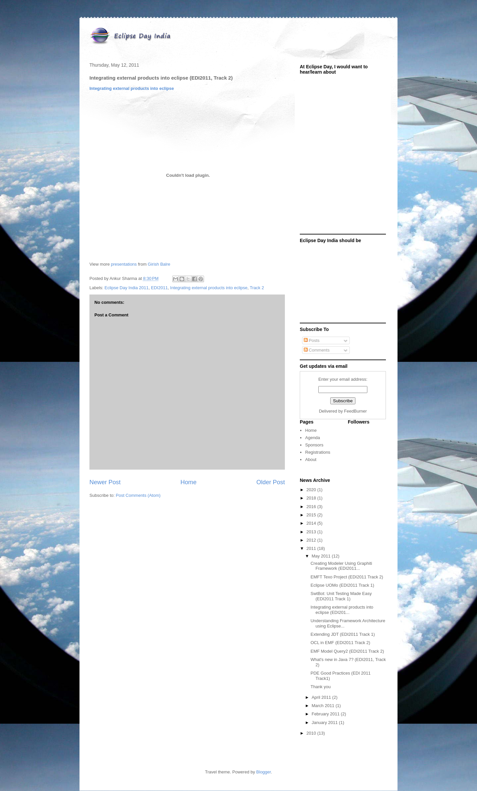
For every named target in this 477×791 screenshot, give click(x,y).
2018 (311, 497)
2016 (311, 506)
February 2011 (326, 713)
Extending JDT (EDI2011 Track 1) (342, 634)
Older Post (270, 482)
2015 (311, 514)
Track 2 (257, 287)
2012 (311, 540)
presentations (124, 264)
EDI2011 (159, 287)
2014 (311, 523)
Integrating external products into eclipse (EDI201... (341, 610)
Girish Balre (159, 264)
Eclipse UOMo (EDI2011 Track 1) (342, 585)
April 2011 (322, 697)
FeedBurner (355, 411)
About (310, 459)
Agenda (312, 437)
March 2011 (324, 705)
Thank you (320, 686)
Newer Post (105, 482)
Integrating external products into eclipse (131, 88)
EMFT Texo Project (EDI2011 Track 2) (346, 576)
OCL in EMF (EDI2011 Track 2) (340, 642)
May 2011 (322, 556)
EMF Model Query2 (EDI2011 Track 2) (347, 651)
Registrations (317, 452)
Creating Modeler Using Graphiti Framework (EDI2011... (341, 566)
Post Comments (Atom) (138, 495)
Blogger (263, 771)
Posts (312, 340)
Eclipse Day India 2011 (127, 287)
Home (189, 482)
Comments (317, 350)
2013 (311, 531)
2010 (311, 733)
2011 (311, 548)
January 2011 (325, 722)
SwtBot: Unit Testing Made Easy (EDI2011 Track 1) (341, 596)
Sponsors (314, 444)
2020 (311, 489)
